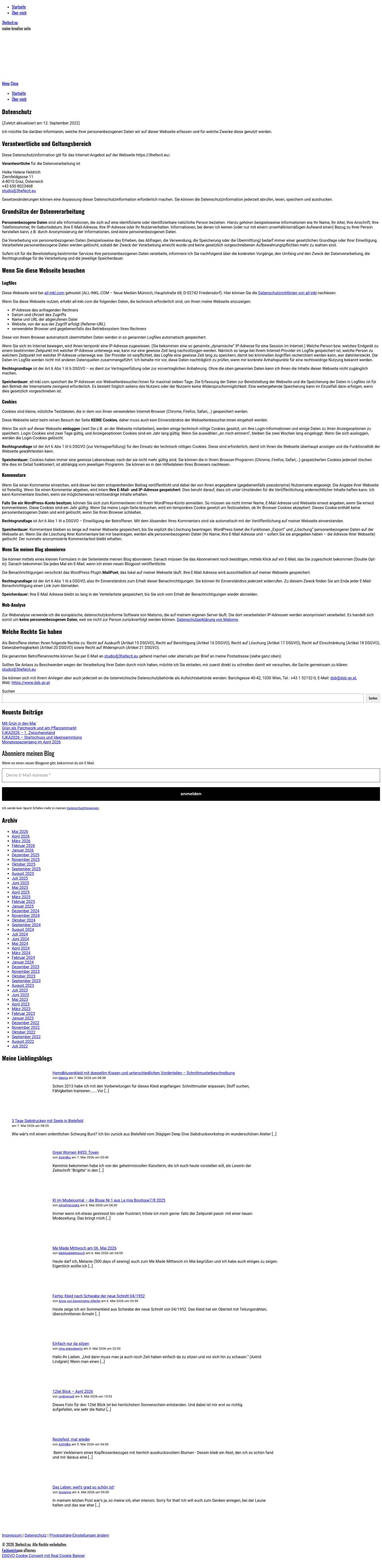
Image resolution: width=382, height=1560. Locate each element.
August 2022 (23, 1041)
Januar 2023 (23, 1018)
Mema (63, 1078)
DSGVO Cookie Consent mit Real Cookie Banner (43, 1555)
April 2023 (21, 1004)
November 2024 (26, 915)
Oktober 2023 (23, 976)
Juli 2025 (20, 878)
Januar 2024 (23, 962)
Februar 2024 (23, 957)
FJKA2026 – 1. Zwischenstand (28, 732)
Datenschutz (35, 1535)
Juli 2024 (20, 934)
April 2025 (21, 892)
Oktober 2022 (23, 1032)
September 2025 (26, 869)
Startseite (19, 7)
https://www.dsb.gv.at (31, 682)
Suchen (8, 691)
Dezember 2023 (25, 967)
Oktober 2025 (23, 864)
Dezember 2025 (25, 855)
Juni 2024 (20, 939)
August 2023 (23, 985)
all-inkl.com (54, 293)
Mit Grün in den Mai (19, 723)
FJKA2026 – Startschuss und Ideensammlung (42, 737)
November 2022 (26, 1027)
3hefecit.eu (10, 23)
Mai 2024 (20, 943)
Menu (6, 83)
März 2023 (21, 1009)
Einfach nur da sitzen (71, 1343)
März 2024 (21, 953)
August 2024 (23, 929)
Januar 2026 (23, 850)
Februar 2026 (23, 845)
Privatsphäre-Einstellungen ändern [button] (79, 1535)
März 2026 (21, 841)
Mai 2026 (20, 831)
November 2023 (26, 971)
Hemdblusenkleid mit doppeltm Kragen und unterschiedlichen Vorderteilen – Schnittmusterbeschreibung (144, 1073)
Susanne (65, 1492)
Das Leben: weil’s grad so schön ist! (83, 1487)
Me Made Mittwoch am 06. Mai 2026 (85, 1248)
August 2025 (23, 873)
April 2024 (21, 948)
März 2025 (21, 897)
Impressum (12, 1535)
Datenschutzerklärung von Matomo (207, 619)
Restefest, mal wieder (71, 1439)
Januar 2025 (23, 906)
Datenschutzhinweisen (83, 808)
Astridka (65, 1157)
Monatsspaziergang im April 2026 (31, 742)
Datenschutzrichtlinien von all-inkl (287, 293)
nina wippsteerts (71, 1348)
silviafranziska (69, 1205)
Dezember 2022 (25, 1023)
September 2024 (26, 925)
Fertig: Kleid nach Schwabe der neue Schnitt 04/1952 (99, 1296)
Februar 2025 (23, 901)
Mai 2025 (20, 887)
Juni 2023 (20, 995)
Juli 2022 (20, 1046)
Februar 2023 (23, 1013)
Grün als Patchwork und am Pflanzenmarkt (39, 728)
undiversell (66, 1396)
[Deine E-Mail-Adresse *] (191, 775)
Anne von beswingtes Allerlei (79, 1301)
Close (14, 83)
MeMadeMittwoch (72, 1253)
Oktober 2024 (23, 920)
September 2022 (26, 1037)
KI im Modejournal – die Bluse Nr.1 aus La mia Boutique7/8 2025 (109, 1200)
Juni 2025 (20, 883)
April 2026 (21, 836)
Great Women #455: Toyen (76, 1152)
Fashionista (10, 1550)
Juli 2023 (20, 990)
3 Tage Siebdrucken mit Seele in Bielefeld (47, 1120)
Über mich (19, 13)
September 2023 (26, 981)
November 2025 (26, 859)
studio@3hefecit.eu (19, 190)
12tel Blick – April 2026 (73, 1391)
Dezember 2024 (25, 911)
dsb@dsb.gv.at (343, 678)
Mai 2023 (20, 999)
